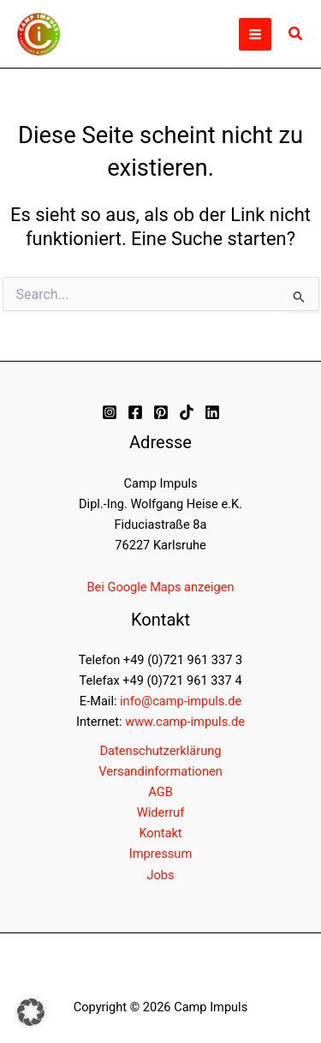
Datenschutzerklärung (161, 750)
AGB (160, 792)
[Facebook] (135, 412)
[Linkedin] (212, 412)
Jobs (160, 875)
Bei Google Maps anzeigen (161, 587)
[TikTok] (186, 412)
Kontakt (160, 833)
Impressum (160, 853)
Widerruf (160, 812)
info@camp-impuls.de (180, 701)
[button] (296, 34)
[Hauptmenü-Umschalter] (255, 34)
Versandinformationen (160, 771)
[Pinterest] (161, 412)
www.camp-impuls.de (185, 721)
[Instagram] (109, 412)
